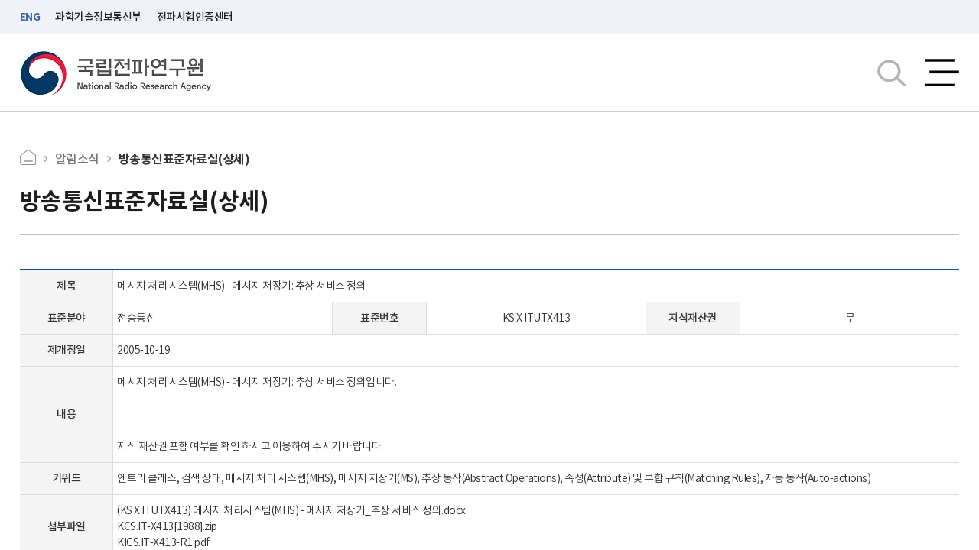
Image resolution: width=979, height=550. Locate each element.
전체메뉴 (942, 72)
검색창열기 (891, 72)
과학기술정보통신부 (98, 17)
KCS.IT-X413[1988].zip (167, 526)
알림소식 (77, 159)
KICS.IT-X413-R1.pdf (163, 542)
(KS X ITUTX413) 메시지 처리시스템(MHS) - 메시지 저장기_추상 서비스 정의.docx (291, 510)
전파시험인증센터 (195, 17)
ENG (30, 17)
